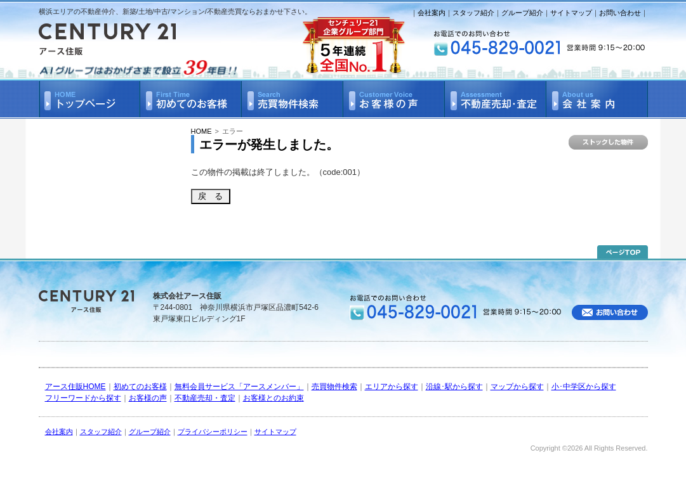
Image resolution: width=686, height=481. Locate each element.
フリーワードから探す (83, 398)
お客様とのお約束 (273, 398)
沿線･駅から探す (454, 386)
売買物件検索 (334, 386)
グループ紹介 (522, 12)
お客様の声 (148, 398)
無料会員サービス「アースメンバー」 (239, 386)
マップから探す (517, 386)
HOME (201, 131)
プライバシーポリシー (212, 431)
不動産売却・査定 (205, 398)
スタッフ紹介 (473, 12)
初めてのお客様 (140, 386)
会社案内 (431, 12)
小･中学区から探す (583, 386)
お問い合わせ (620, 12)
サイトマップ (571, 12)
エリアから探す (391, 386)
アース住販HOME (75, 386)
